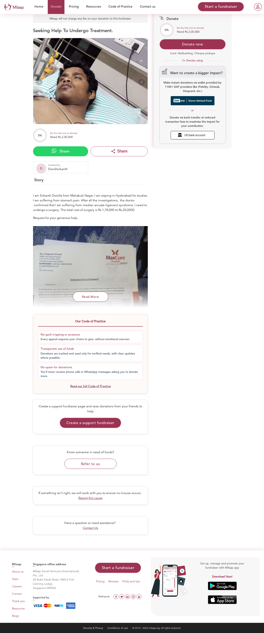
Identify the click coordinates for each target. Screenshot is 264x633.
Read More (90, 297)
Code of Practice (120, 7)
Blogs (15, 616)
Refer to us (90, 464)
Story (39, 179)
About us (17, 571)
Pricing (74, 7)
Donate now (192, 44)
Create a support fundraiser (90, 422)
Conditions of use (118, 628)
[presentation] (39, 82)
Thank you (18, 601)
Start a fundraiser (118, 567)
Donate (56, 7)
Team (15, 579)
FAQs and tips (131, 581)
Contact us (147, 7)
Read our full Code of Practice (90, 386)
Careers (17, 586)
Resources (93, 7)
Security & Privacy (93, 628)
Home (38, 7)
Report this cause (90, 498)
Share (60, 151)
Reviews (113, 581)
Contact (17, 594)
